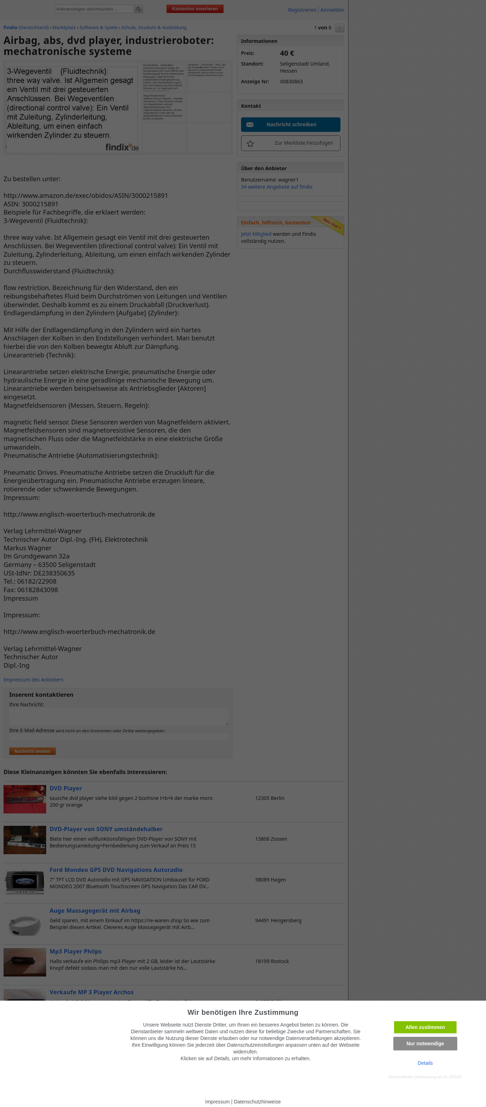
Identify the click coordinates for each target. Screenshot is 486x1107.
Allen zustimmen (425, 1027)
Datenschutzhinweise (257, 1102)
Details (425, 1063)
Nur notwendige (425, 1043)
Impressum (217, 1102)
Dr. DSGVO (453, 1077)
